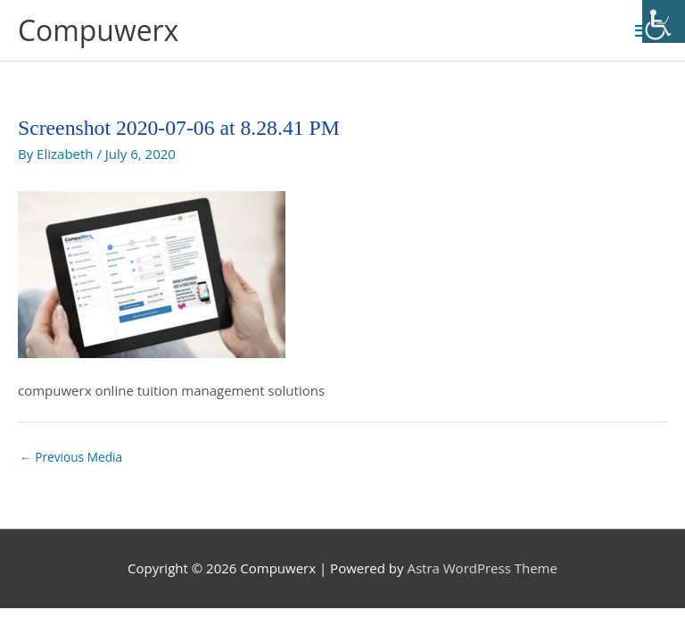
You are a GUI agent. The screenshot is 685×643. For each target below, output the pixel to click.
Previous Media (71, 456)
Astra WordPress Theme (482, 568)
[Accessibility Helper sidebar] (663, 21)
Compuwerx (98, 30)
